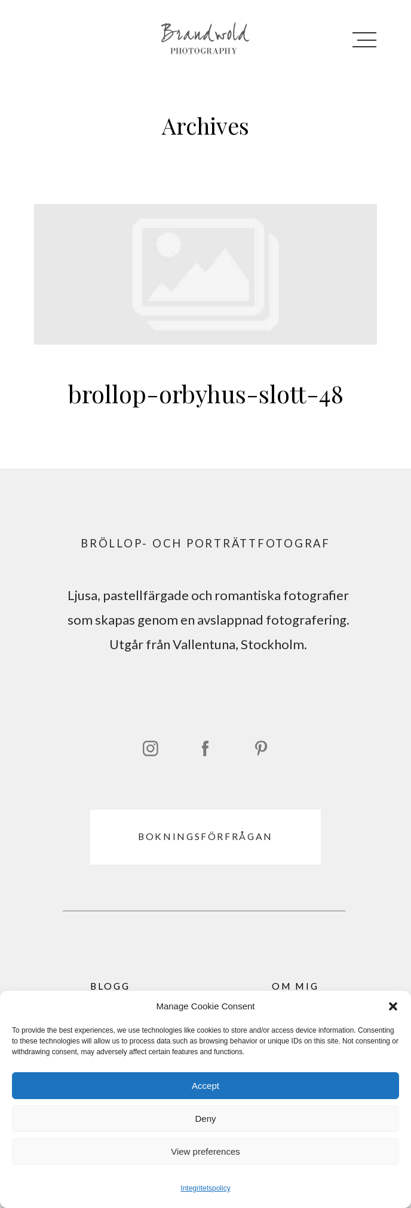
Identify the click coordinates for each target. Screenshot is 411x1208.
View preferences (205, 1151)
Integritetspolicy (205, 1188)
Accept (205, 1086)
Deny (205, 1118)
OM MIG (295, 986)
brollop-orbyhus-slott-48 (205, 320)
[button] (393, 1006)
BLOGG (110, 986)
